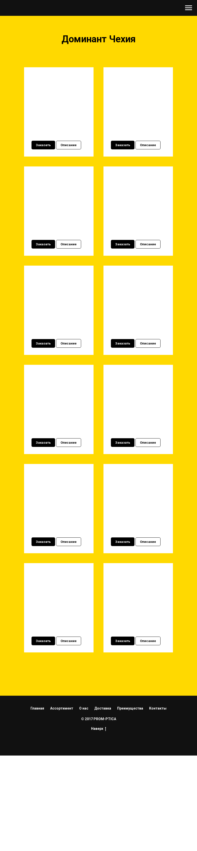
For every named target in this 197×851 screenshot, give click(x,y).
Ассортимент (61, 803)
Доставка (102, 803)
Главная (37, 803)
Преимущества (130, 803)
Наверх (98, 824)
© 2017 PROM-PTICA (98, 814)
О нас (83, 803)
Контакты (157, 803)
